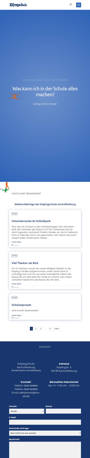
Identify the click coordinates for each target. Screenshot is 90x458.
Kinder (14, 214)
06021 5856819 (31, 389)
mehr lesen (16, 242)
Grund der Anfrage (19, 428)
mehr (56, 328)
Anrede (13, 406)
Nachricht (15, 439)
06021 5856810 (31, 385)
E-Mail (13, 418)
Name (49, 406)
